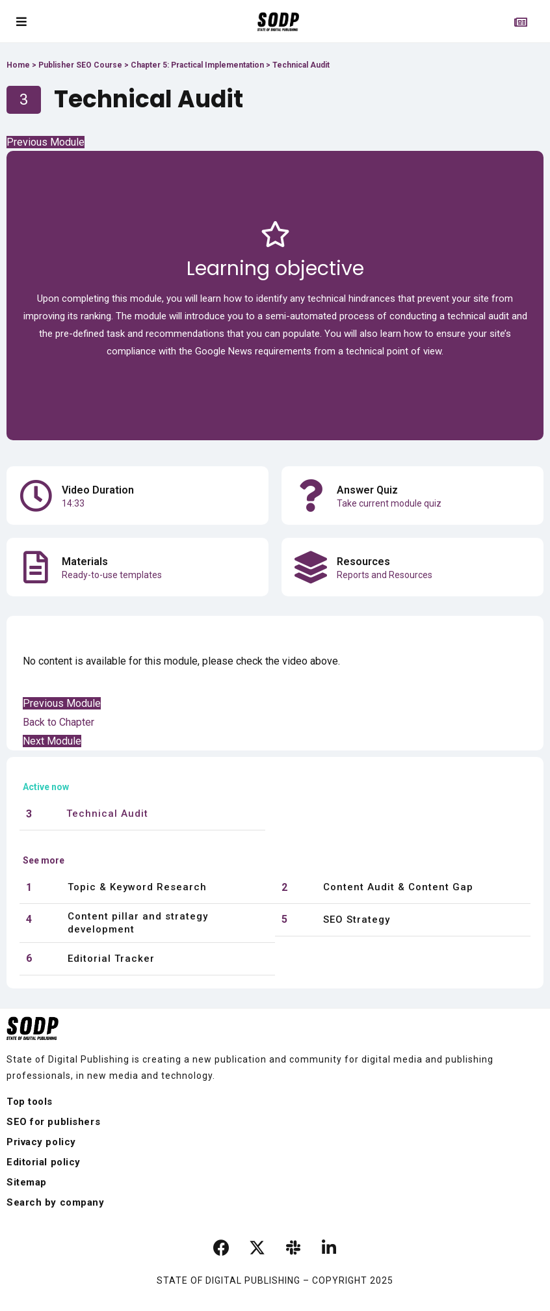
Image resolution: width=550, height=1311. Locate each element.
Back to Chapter (58, 722)
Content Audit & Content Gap (398, 887)
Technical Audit (107, 813)
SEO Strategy (356, 919)
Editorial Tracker (111, 958)
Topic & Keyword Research (137, 887)
